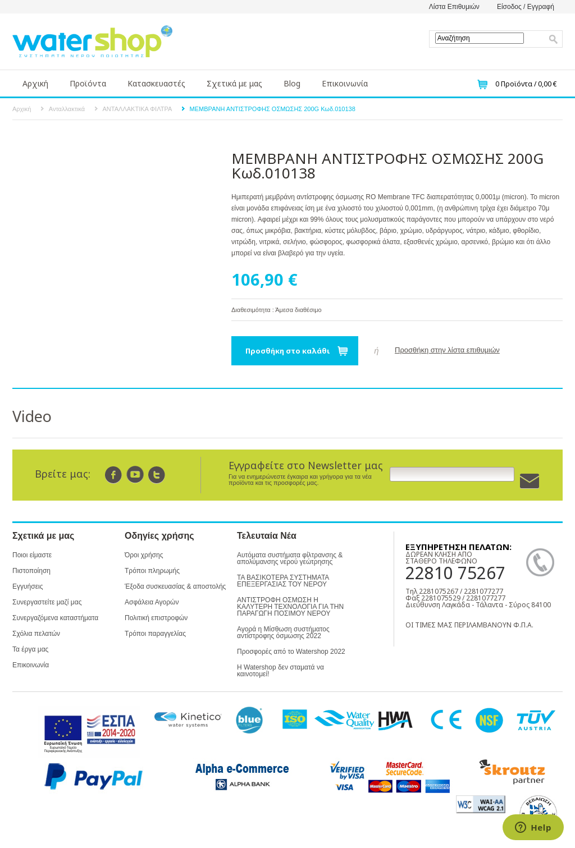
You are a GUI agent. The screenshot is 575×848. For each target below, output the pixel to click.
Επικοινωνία (345, 83)
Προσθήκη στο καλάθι (287, 351)
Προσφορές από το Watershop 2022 (291, 652)
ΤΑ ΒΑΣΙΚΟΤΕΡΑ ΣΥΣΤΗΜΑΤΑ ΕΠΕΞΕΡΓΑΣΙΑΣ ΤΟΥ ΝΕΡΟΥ (283, 581)
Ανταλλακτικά (67, 109)
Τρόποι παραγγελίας (155, 634)
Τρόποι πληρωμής (152, 571)
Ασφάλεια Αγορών (152, 602)
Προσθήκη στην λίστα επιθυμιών (447, 350)
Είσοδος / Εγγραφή (525, 7)
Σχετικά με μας (234, 83)
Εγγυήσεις (27, 586)
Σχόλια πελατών (36, 634)
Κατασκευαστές (156, 83)
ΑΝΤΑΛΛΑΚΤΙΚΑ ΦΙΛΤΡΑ (137, 109)
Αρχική (35, 83)
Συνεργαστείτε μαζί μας (46, 602)
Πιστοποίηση (31, 571)
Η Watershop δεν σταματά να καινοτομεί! (280, 670)
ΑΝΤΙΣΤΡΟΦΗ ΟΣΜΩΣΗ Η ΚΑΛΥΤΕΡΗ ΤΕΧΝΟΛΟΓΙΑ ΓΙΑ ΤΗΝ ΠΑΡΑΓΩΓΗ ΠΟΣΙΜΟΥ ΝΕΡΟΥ (290, 606)
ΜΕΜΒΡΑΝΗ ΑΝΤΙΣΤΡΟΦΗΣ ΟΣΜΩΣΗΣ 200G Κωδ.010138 (272, 109)
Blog (292, 83)
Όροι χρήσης (144, 555)
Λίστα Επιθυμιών (454, 7)
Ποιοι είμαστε (32, 555)
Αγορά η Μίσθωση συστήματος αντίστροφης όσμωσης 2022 (283, 632)
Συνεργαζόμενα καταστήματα (55, 618)
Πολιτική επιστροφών (156, 618)
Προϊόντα (88, 83)
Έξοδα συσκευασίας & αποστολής (175, 586)
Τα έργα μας (30, 649)
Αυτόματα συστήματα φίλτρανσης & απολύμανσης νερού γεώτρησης (290, 558)
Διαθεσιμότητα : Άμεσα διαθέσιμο (276, 309)
